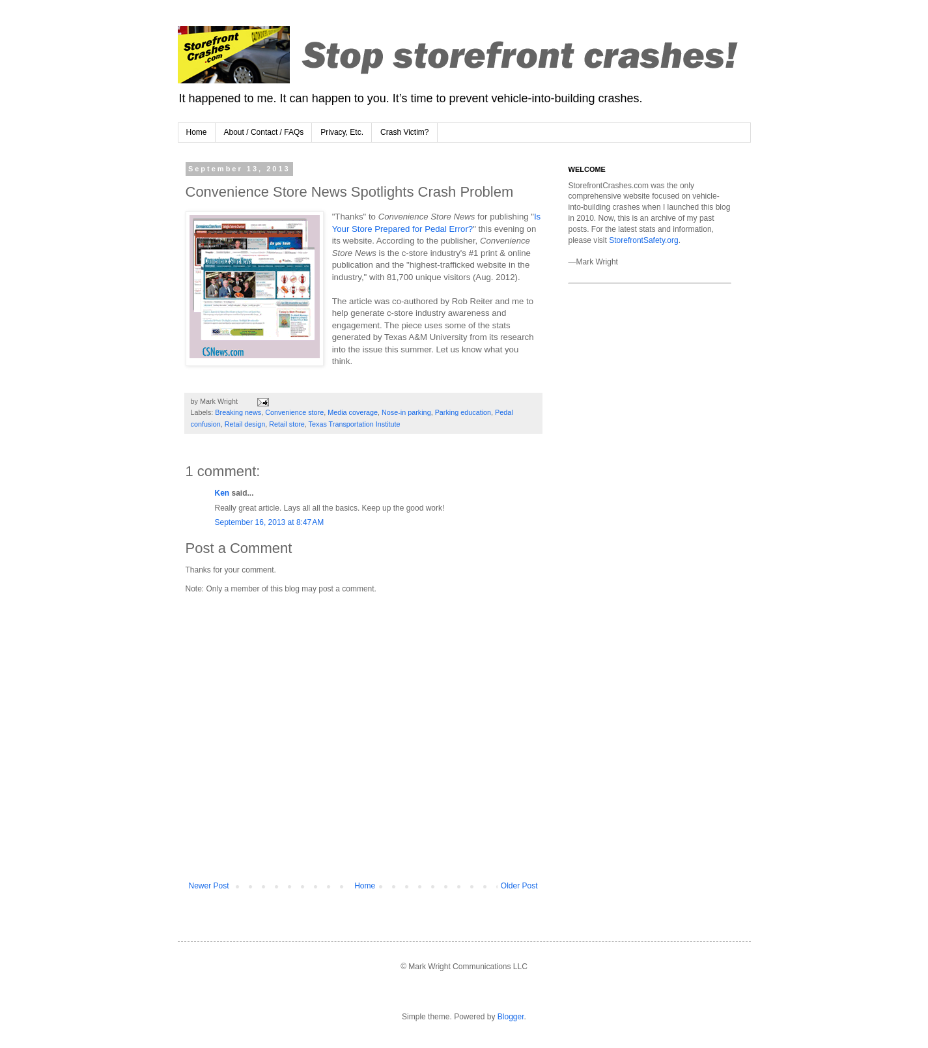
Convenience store (294, 412)
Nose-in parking (406, 412)
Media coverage (353, 412)
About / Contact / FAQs (264, 132)
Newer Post (209, 885)
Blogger (511, 1016)
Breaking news (238, 412)
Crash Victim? (404, 132)
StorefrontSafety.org (644, 240)
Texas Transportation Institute (355, 424)
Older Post (519, 885)
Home (196, 132)
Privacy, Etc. (341, 132)
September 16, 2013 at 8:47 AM (269, 522)
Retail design (245, 424)
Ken (222, 493)
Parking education (463, 412)
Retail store (287, 424)
